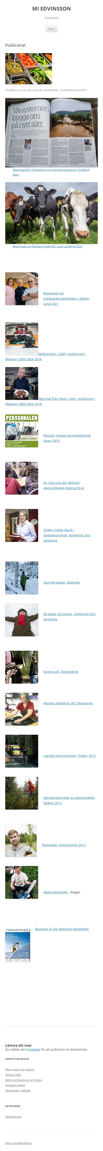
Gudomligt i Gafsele (17, 1090)
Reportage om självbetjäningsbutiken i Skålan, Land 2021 (66, 298)
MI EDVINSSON (51, 8)
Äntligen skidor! (15, 1085)
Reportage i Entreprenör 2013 (63, 845)
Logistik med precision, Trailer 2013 (69, 756)
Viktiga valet (13, 1075)
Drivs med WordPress (18, 1143)
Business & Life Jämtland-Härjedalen (62, 929)
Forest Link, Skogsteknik (60, 672)
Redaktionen (13, 1117)
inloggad (33, 1049)
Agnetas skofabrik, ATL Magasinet (68, 703)
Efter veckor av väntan (19, 1069)
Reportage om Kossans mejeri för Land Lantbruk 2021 (48, 246)
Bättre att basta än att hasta (23, 1080)
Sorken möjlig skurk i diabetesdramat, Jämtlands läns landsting (66, 535)
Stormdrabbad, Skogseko (61, 582)
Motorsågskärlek (55, 892)
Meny (51, 28)
